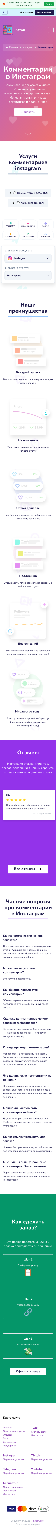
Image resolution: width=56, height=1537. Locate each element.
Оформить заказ (28, 1371)
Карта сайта (11, 1418)
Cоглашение (10, 1442)
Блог (5, 1438)
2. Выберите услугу (17, 268)
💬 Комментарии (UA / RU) (28, 193)
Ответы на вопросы (14, 1431)
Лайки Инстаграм (13, 1487)
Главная (7, 1427)
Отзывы (7, 1434)
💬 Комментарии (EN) (28, 203)
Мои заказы (26, 12)
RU (4, 12)
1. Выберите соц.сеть (18, 250)
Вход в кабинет (44, 12)
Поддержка (9, 1445)
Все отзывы (28, 869)
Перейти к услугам (13, 1459)
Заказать (28, 112)
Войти (49, 4)
